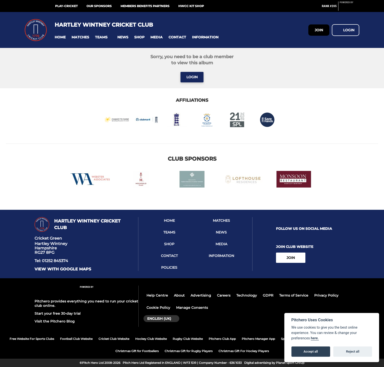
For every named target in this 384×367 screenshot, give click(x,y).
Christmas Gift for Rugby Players (189, 351)
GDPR (268, 295)
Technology (246, 295)
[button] (60, 37)
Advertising (201, 295)
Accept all (311, 351)
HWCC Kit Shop (191, 6)
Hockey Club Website (151, 339)
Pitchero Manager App (258, 339)
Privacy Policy (326, 295)
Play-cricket (66, 6)
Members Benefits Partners (144, 6)
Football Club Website (76, 339)
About (179, 295)
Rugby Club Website (188, 339)
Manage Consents (192, 307)
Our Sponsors (99, 6)
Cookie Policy (158, 307)
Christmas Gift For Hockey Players (243, 351)
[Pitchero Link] (349, 8)
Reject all (352, 351)
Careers (223, 295)
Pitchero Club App (222, 339)
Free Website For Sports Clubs (32, 339)
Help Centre (157, 295)
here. (315, 338)
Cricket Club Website (113, 339)
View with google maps (63, 269)
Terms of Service (293, 295)
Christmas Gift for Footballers (137, 351)
